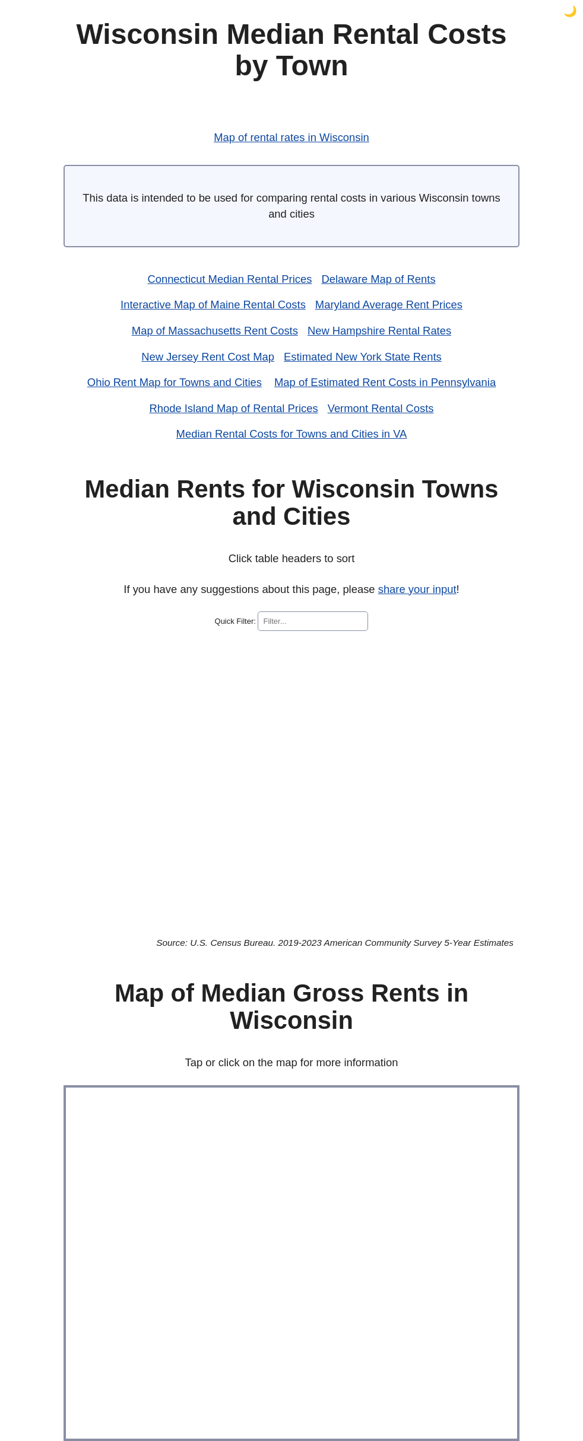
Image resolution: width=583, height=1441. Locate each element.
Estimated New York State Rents (363, 356)
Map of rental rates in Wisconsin (291, 137)
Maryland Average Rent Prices (388, 304)
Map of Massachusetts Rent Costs (215, 330)
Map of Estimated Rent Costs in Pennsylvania (385, 382)
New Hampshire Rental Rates (379, 330)
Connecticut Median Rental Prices (229, 279)
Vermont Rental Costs (381, 408)
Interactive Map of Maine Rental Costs (213, 304)
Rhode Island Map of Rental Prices (233, 408)
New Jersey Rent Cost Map (207, 356)
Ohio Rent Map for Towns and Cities (174, 382)
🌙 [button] (570, 11)
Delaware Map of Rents (378, 279)
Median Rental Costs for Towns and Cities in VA (291, 434)
